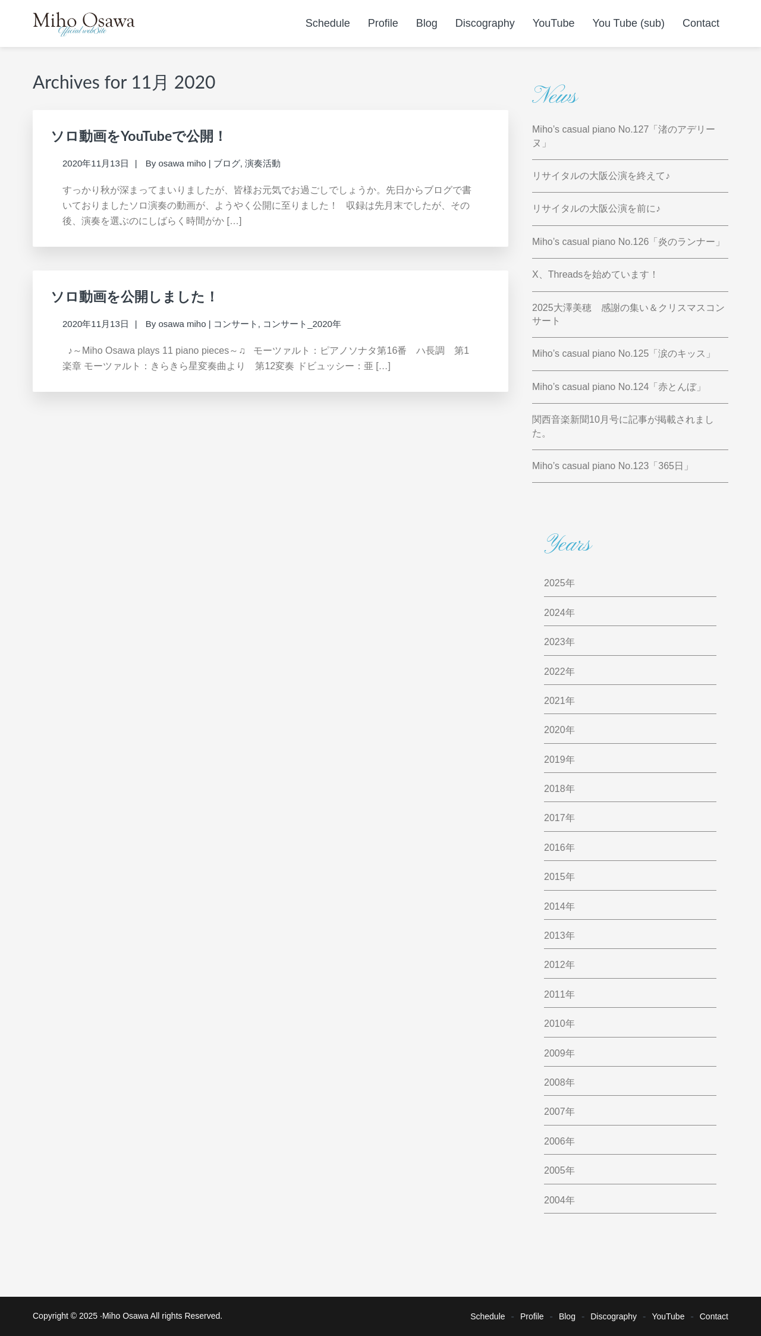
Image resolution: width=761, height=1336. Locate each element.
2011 (554, 994)
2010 (554, 1023)
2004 (554, 1200)
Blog (567, 1316)
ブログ (226, 163)
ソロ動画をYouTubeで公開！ (139, 135)
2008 (554, 1082)
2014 (554, 906)
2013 (554, 936)
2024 (554, 613)
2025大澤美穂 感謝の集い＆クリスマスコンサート (628, 314)
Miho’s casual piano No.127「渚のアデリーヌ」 (623, 135)
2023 (554, 642)
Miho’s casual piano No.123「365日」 (612, 466)
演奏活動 (263, 163)
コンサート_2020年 (302, 324)
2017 (554, 818)
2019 (554, 760)
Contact (714, 1316)
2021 (554, 701)
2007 (554, 1111)
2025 (554, 583)
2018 (554, 789)
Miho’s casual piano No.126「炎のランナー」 (628, 242)
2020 (554, 730)
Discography (613, 1316)
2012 (554, 965)
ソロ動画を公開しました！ (135, 296)
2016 (554, 848)
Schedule (487, 1316)
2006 (554, 1141)
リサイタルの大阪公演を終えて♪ (601, 176)
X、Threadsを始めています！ (595, 274)
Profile (532, 1316)
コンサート (235, 324)
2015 (554, 877)
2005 (554, 1170)
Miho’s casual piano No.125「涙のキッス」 (623, 353)
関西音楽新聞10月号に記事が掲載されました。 (623, 426)
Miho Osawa (125, 1316)
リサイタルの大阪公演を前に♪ (596, 208)
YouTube (668, 1316)
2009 (554, 1053)
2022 (554, 672)
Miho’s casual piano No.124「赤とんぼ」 (619, 387)
